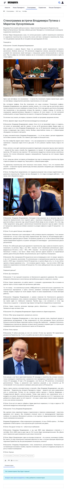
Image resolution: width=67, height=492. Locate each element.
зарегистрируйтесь (19, 478)
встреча (17, 455)
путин (23, 455)
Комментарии (9, 465)
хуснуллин (30, 455)
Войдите (7, 478)
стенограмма (8, 455)
